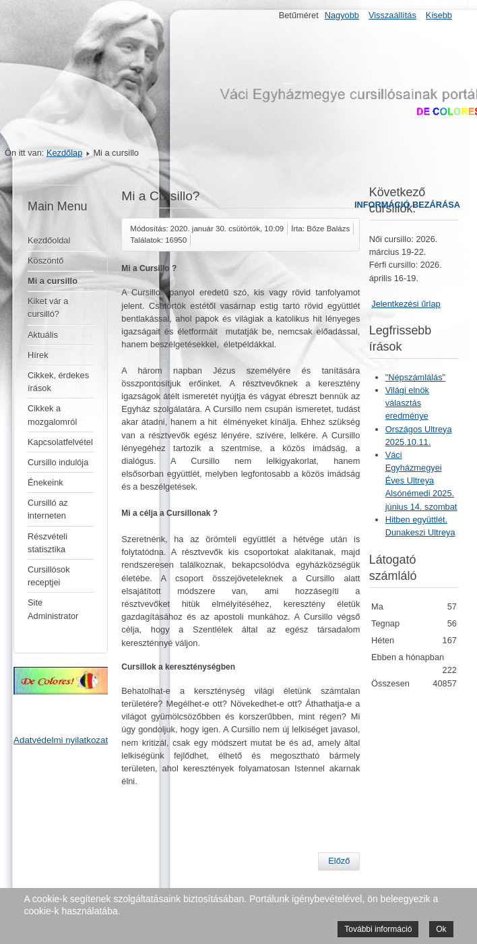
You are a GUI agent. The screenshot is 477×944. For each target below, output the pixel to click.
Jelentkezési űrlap (405, 304)
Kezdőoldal (49, 240)
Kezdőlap (64, 153)
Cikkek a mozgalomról (52, 414)
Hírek (38, 355)
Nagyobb (342, 15)
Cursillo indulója (58, 462)
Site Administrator (53, 608)
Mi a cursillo (52, 281)
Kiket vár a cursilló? (48, 307)
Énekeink (45, 482)
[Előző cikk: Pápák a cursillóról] (339, 861)
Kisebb (439, 15)
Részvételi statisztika (47, 542)
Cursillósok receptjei (49, 575)
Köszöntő (45, 261)
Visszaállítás (392, 15)
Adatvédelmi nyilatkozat (60, 740)
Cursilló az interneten (48, 509)
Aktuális (43, 335)
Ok (441, 929)
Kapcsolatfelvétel (60, 442)
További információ (378, 929)
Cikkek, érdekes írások (58, 381)
